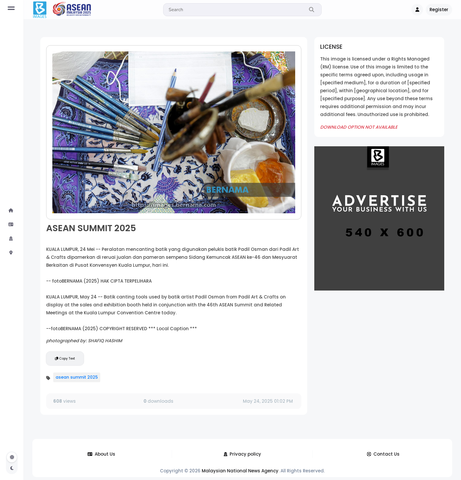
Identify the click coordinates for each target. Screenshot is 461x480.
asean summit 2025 (77, 377)
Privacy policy (242, 454)
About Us (101, 454)
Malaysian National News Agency (240, 471)
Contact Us (383, 454)
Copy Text (65, 358)
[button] (417, 10)
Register (439, 9)
